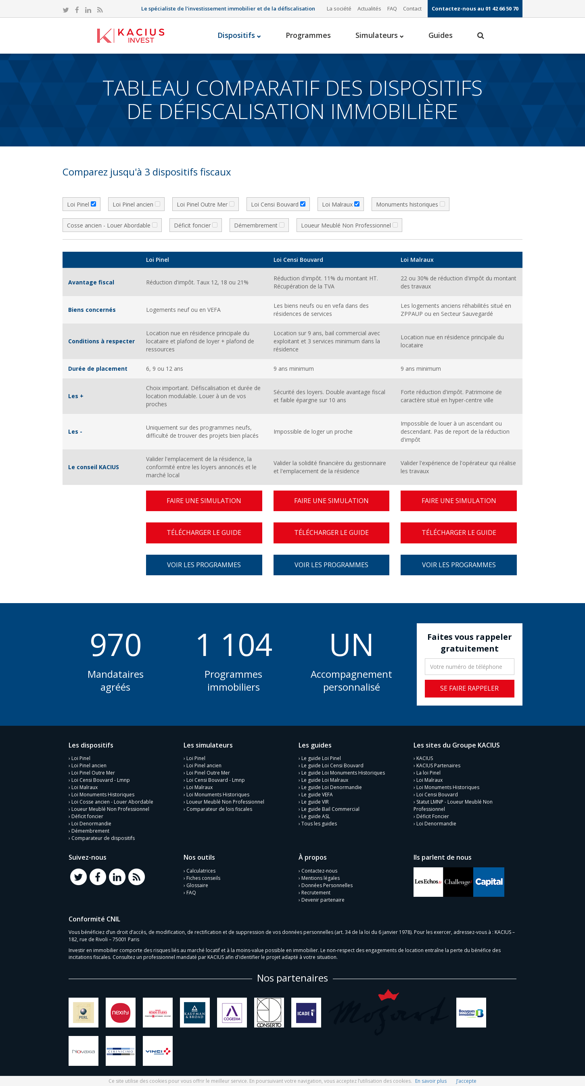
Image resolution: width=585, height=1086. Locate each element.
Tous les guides (319, 823)
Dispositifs (239, 35)
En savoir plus (431, 1081)
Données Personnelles (327, 885)
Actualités (369, 8)
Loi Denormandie (91, 823)
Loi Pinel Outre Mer (93, 772)
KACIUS (424, 758)
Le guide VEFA (317, 794)
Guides (440, 35)
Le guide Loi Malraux (324, 780)
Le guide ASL (315, 816)
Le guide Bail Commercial (330, 809)
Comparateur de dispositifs (103, 838)
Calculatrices (200, 870)
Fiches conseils (203, 878)
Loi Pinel (80, 758)
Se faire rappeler (469, 688)
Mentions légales (320, 878)
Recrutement (315, 892)
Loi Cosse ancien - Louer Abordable (112, 801)
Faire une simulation (204, 500)
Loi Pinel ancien (89, 765)
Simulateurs (379, 35)
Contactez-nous (319, 870)
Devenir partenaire (323, 899)
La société (339, 8)
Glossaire (197, 885)
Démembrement (90, 830)
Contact (412, 8)
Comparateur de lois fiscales (219, 809)
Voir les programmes (204, 564)
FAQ (392, 8)
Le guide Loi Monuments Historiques (343, 772)
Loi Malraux (84, 787)
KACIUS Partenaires (438, 765)
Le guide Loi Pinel (321, 758)
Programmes (308, 35)
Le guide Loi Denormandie (331, 787)
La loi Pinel (428, 772)
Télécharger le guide (204, 532)
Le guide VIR (315, 801)
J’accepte (466, 1081)
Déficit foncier (87, 816)
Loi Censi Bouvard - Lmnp (100, 780)
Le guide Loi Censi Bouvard (332, 765)
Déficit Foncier (432, 816)
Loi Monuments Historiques (102, 794)
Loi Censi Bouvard (437, 794)
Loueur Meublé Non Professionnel (110, 809)
